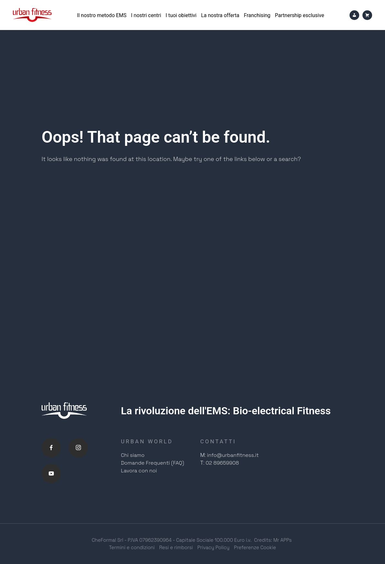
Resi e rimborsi (176, 547)
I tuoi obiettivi (181, 15)
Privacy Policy (213, 547)
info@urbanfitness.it (233, 455)
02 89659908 (222, 462)
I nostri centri (146, 15)
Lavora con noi (139, 470)
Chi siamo (132, 455)
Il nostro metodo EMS (101, 15)
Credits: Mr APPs (273, 540)
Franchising (257, 15)
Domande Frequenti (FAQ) (152, 462)
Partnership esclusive (299, 15)
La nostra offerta (220, 15)
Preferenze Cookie (255, 547)
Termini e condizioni (132, 547)
